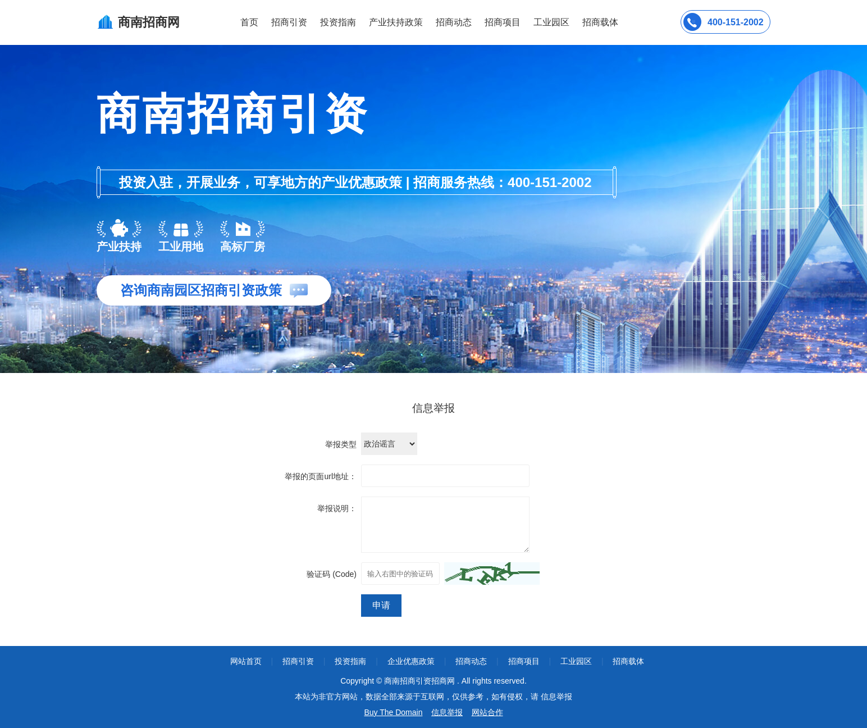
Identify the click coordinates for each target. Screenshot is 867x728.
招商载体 (628, 661)
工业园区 (551, 22)
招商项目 (503, 22)
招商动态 (454, 22)
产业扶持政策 (396, 22)
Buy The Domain (393, 712)
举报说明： (337, 508)
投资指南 (338, 22)
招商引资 (289, 22)
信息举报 (447, 712)
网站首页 (246, 661)
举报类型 (341, 444)
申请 (381, 605)
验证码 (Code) (332, 574)
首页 (249, 22)
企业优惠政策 (411, 661)
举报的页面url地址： (321, 476)
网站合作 (487, 712)
